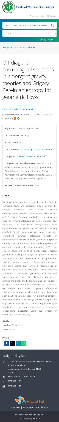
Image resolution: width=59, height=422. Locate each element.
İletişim (44, 407)
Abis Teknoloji (26, 418)
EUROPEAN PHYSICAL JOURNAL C (32, 156)
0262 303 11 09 (14, 381)
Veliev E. (18, 109)
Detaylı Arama (47, 39)
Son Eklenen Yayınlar (25, 47)
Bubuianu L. (28, 109)
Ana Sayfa (7, 47)
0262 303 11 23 (14, 386)
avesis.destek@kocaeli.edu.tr (21, 376)
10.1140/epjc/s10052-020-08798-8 (36, 149)
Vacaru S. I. (7, 109)
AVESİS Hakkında (31, 407)
